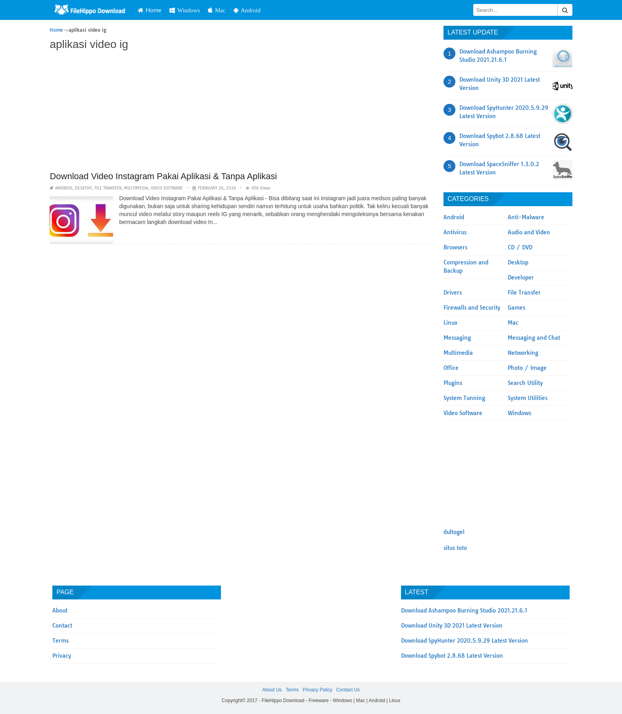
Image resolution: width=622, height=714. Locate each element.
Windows (184, 10)
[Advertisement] (243, 111)
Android (247, 10)
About (59, 610)
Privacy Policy (317, 690)
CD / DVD (520, 247)
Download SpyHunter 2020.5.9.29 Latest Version (464, 640)
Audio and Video (529, 232)
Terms (60, 640)
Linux (450, 322)
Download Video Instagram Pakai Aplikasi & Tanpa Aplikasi (163, 176)
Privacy (61, 655)
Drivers (452, 292)
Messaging (457, 337)
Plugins (452, 383)
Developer (521, 277)
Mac (217, 10)
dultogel (454, 532)
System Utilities (527, 398)
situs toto (455, 547)
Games (516, 307)
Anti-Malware (526, 217)
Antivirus (454, 232)
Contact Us (348, 690)
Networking (523, 352)
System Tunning (464, 398)
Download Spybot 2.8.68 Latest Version (452, 655)
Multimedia (136, 188)
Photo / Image (527, 367)
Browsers (455, 247)
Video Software (167, 188)
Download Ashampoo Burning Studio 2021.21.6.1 (464, 610)
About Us (272, 690)
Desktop (83, 188)
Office (451, 367)
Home (149, 9)
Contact (62, 625)
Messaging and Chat (534, 337)
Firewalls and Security (471, 307)
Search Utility (525, 383)
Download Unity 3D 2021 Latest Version (452, 625)
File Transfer (107, 188)
